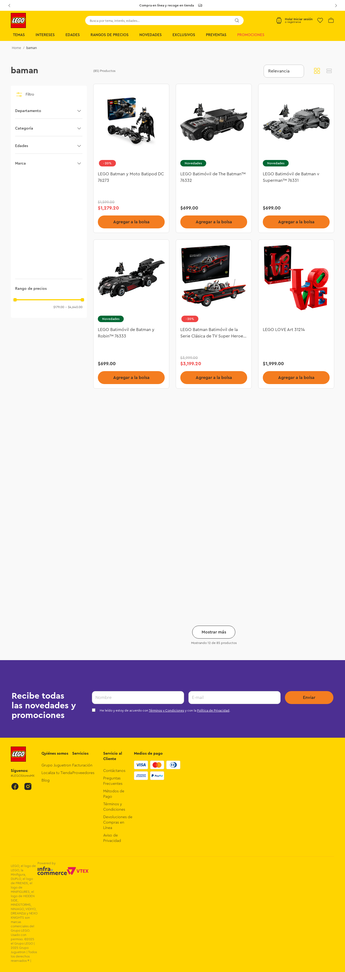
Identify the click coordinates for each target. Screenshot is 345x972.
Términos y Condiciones (166, 710)
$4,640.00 (73, 307)
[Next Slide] (336, 5)
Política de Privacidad (213, 710)
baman (31, 48)
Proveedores (83, 773)
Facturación (82, 765)
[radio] (317, 71)
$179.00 (58, 307)
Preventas (216, 35)
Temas (19, 35)
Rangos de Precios (110, 35)
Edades (72, 35)
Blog (46, 780)
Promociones (250, 35)
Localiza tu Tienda (57, 773)
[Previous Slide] (9, 5)
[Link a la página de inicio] (16, 48)
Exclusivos (183, 35)
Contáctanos (114, 771)
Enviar (309, 697)
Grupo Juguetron (56, 765)
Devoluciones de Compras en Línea (117, 822)
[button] (48, 111)
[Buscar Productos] (236, 20)
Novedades (150, 35)
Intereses (45, 35)
